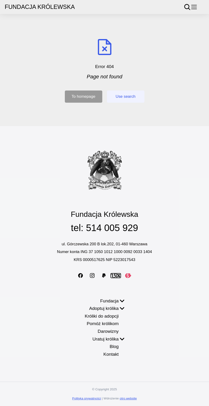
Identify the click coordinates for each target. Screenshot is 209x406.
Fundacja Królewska (40, 7)
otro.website (128, 398)
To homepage (83, 96)
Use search (126, 96)
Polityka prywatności (86, 398)
